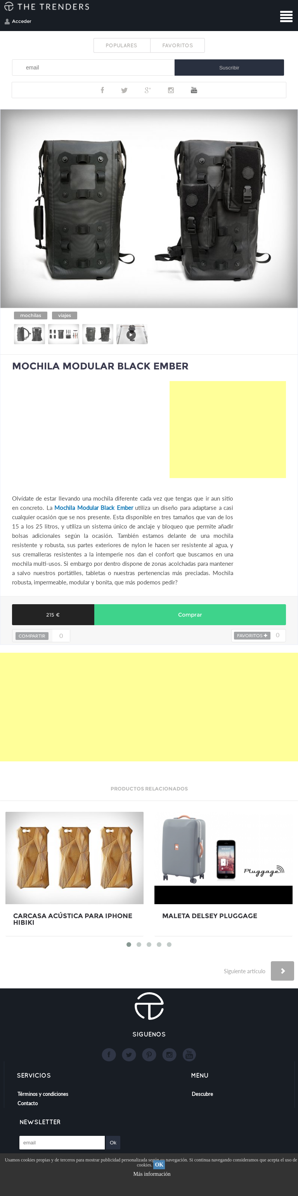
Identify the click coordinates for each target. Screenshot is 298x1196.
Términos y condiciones (42, 1094)
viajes (64, 315)
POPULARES (122, 45)
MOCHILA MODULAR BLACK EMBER (100, 366)
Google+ (148, 90)
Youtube (194, 90)
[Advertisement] (228, 429)
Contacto (27, 1103)
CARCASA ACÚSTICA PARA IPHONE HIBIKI (72, 919)
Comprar (190, 614)
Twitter (124, 90)
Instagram (171, 90)
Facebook (102, 90)
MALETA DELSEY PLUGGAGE (209, 916)
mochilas (30, 315)
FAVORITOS (177, 45)
